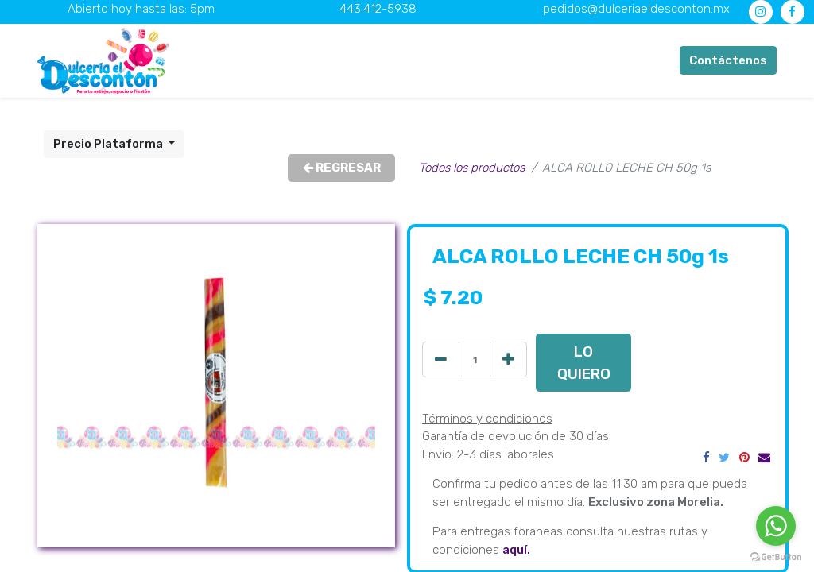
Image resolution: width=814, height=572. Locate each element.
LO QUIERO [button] (583, 362)
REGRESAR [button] (342, 167)
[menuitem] (292, 60)
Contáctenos (728, 60)
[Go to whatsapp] (776, 526)
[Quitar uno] (440, 359)
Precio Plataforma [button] (109, 144)
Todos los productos (472, 167)
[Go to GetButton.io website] (775, 556)
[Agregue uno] (508, 359)
